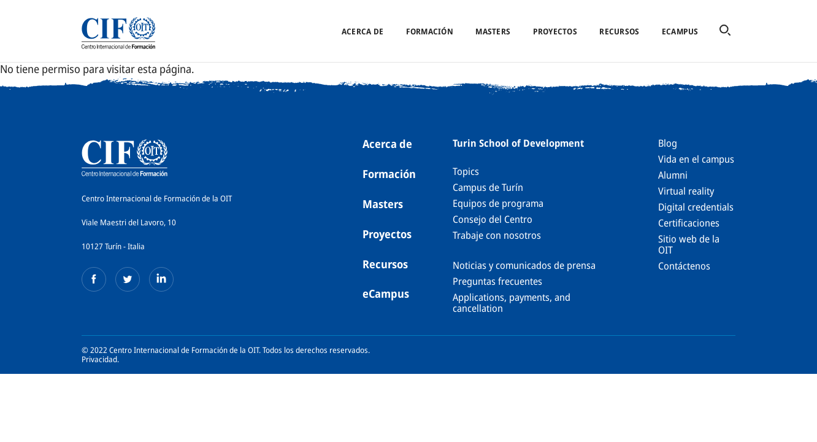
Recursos (619, 31)
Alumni (673, 175)
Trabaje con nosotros (497, 235)
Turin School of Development (518, 143)
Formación (429, 31)
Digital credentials (696, 207)
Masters (492, 31)
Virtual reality (686, 191)
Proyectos (555, 31)
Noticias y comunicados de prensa (524, 265)
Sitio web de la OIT (688, 244)
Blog (667, 143)
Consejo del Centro (492, 219)
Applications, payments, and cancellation (511, 302)
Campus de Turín (488, 187)
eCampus (680, 31)
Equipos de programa (498, 203)
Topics (466, 171)
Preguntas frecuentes (497, 281)
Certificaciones (688, 223)
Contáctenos (684, 266)
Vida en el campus (696, 159)
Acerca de (362, 31)
